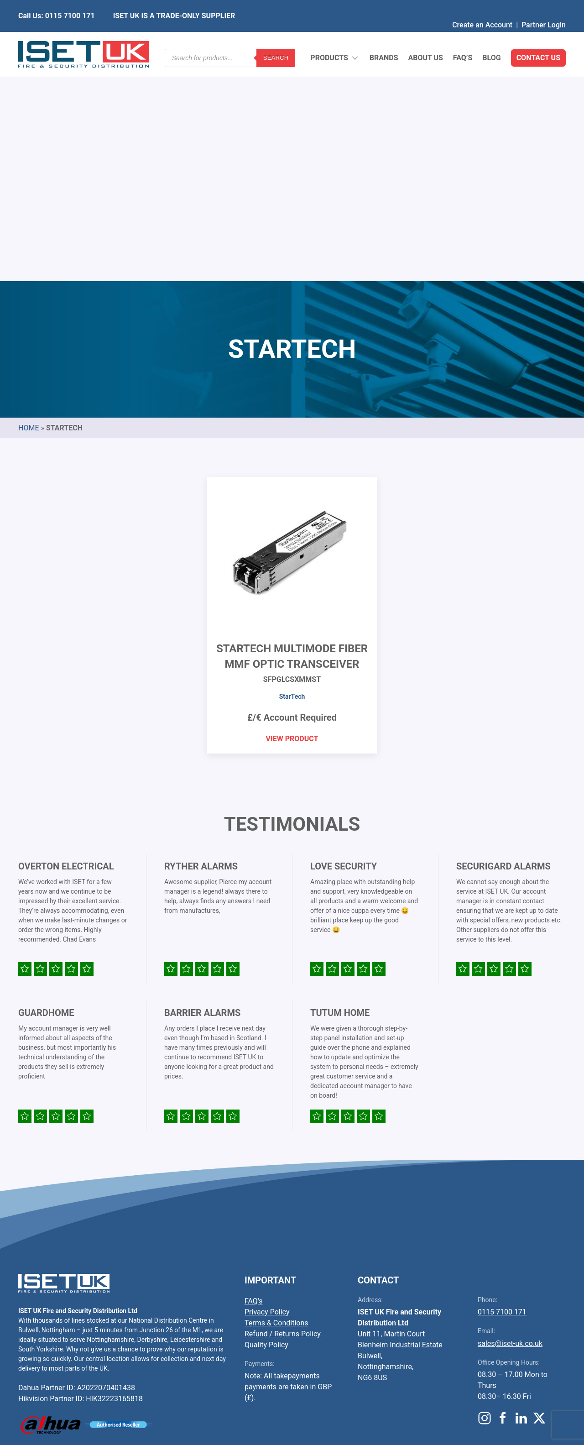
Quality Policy (266, 1123)
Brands (384, 36)
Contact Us (538, 36)
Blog (491, 36)
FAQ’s (463, 36)
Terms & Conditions (276, 1101)
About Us (425, 36)
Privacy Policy (267, 1090)
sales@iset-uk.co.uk (510, 1121)
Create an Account (482, 6)
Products (334, 37)
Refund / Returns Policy (283, 1112)
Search (276, 36)
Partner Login (543, 6)
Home (28, 206)
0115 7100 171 (502, 1090)
